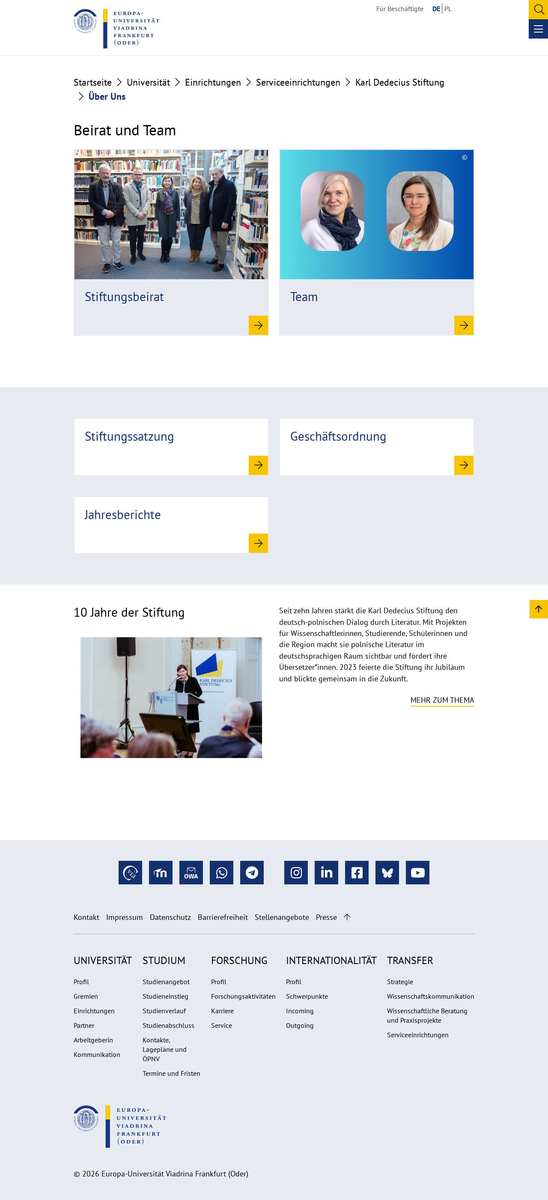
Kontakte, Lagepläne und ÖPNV (165, 1049)
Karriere (222, 1010)
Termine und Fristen (171, 1073)
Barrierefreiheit (223, 917)
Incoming (300, 1010)
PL (448, 8)
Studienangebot (166, 981)
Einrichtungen (213, 82)
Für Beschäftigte (399, 8)
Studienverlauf (164, 1010)
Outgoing (300, 1025)
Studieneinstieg (165, 996)
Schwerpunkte (307, 996)
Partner (84, 1025)
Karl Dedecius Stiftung (399, 82)
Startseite (93, 82)
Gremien (86, 996)
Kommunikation (97, 1054)
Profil (81, 981)
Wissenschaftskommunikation (430, 996)
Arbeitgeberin (93, 1040)
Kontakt (86, 917)
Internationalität (331, 960)
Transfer (410, 960)
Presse (326, 917)
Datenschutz (170, 917)
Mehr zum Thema (442, 700)
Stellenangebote (282, 917)
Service (221, 1025)
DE (436, 8)
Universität (148, 82)
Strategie (400, 981)
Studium (164, 960)
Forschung (239, 960)
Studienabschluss (168, 1025)
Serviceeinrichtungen (298, 82)
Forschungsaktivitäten (243, 996)
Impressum (124, 917)
